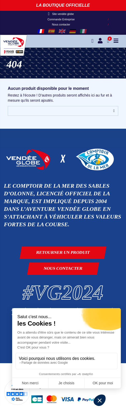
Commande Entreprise (61, 19)
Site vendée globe (61, 14)
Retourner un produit (63, 252)
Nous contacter (61, 24)
